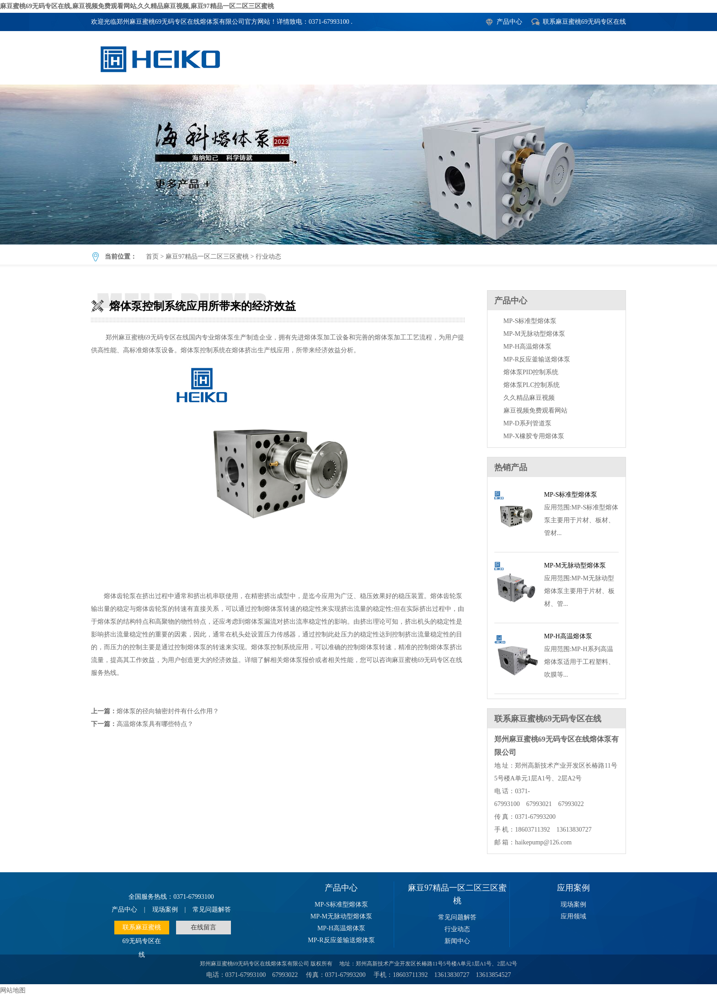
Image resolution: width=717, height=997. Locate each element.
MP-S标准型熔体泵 (530, 321)
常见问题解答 (212, 909)
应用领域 (573, 916)
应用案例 (573, 887)
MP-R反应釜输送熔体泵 (536, 359)
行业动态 (268, 256)
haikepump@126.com (543, 842)
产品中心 (509, 21)
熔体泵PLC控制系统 (531, 385)
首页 (152, 256)
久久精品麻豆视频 (529, 397)
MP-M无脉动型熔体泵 (534, 333)
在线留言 (203, 927)
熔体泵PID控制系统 (531, 372)
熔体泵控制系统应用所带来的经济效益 (358, 164)
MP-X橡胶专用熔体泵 (533, 436)
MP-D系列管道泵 (527, 423)
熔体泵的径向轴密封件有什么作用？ (168, 711)
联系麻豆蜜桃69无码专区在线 (584, 21)
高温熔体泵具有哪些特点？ (155, 724)
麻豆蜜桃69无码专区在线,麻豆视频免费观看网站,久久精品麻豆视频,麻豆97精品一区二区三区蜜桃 (137, 6)
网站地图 (13, 990)
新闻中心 (457, 941)
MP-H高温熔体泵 (527, 346)
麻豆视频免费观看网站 (535, 410)
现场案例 (165, 909)
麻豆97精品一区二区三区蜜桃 (207, 256)
